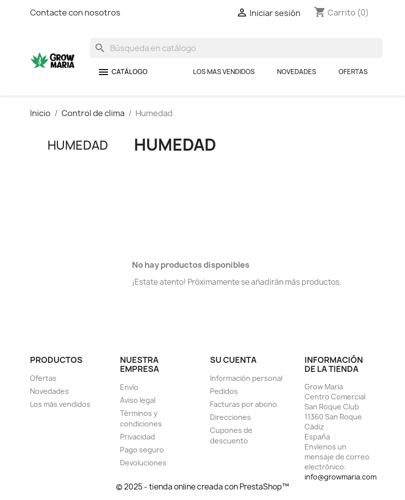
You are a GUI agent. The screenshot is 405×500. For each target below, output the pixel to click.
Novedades (296, 71)
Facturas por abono (243, 404)
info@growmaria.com (340, 476)
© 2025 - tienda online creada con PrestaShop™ (202, 486)
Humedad (78, 145)
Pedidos (224, 391)
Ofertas (353, 71)
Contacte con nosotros (75, 12)
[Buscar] (236, 48)
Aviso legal (138, 400)
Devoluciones (143, 462)
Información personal (246, 378)
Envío (129, 387)
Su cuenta (233, 359)
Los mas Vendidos (223, 71)
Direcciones (230, 417)
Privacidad (137, 436)
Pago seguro (142, 449)
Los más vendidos (60, 404)
